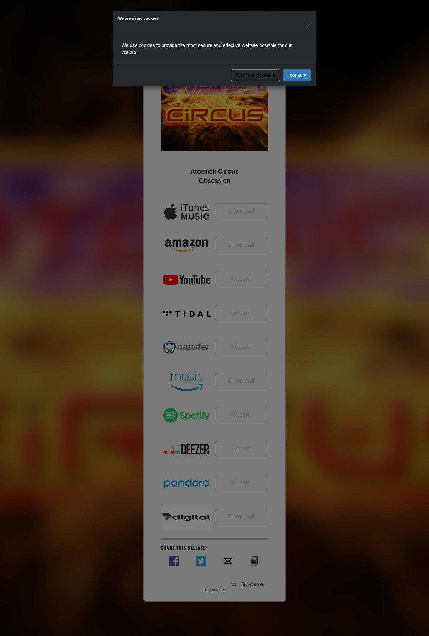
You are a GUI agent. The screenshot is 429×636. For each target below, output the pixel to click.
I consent (297, 75)
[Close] (309, 24)
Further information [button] (255, 75)
